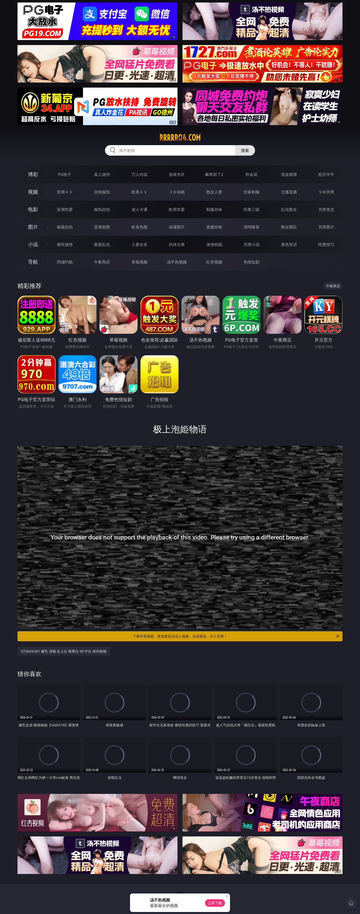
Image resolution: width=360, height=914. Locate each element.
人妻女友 (140, 244)
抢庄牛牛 (326, 174)
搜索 (245, 150)
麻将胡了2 (214, 174)
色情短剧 (252, 262)
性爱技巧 (326, 244)
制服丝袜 (214, 209)
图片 (33, 226)
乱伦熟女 (289, 209)
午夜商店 (102, 262)
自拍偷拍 (102, 192)
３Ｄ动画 (177, 192)
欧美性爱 (177, 209)
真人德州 (102, 174)
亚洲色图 (102, 227)
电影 (33, 209)
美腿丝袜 (214, 227)
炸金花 (252, 174)
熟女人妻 (214, 192)
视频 (33, 191)
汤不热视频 (177, 262)
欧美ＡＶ (140, 192)
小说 (33, 244)
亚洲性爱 (65, 209)
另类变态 (326, 209)
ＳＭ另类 (326, 192)
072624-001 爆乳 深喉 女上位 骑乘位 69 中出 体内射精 (63, 651)
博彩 (33, 174)
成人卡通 (140, 209)
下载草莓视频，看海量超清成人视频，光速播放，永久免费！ (236, 636)
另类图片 (326, 227)
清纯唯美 (252, 227)
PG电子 (64, 174)
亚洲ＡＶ (65, 192)
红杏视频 (214, 262)
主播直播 (289, 192)
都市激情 (65, 244)
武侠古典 (177, 244)
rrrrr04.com (180, 138)
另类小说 (252, 244)
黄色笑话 (289, 244)
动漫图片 (177, 227)
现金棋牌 (289, 174)
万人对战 (140, 174)
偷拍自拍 (102, 209)
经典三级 (252, 209)
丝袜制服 (252, 192)
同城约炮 (65, 262)
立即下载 (215, 902)
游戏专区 (177, 174)
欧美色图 (140, 227)
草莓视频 (140, 262)
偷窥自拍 (65, 227)
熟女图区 (289, 227)
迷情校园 (214, 244)
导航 (33, 261)
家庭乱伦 (102, 244)
